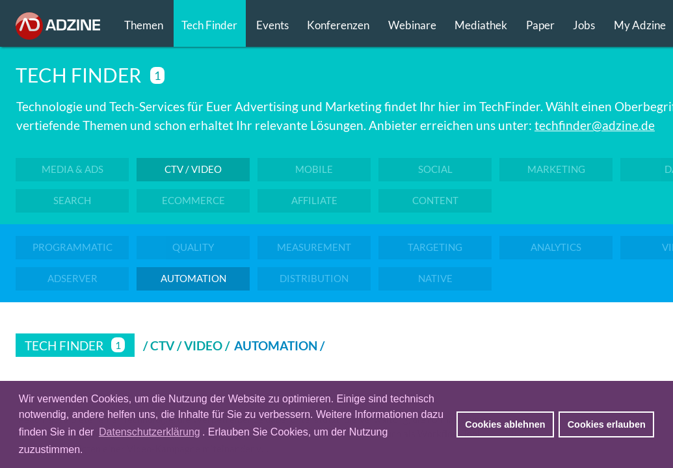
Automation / (280, 345)
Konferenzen (338, 25)
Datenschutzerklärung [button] (149, 431)
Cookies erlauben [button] (607, 424)
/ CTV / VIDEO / (186, 345)
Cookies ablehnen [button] (505, 424)
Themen (143, 25)
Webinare (412, 25)
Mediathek (481, 25)
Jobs (584, 25)
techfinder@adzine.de (594, 125)
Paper (540, 25)
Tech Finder (209, 25)
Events (272, 25)
